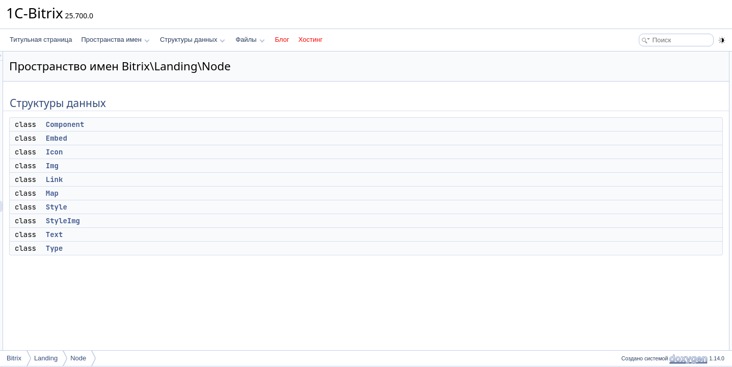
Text (182, 234)
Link (182, 179)
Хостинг (310, 39)
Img (179, 165)
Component (192, 124)
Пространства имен (115, 39)
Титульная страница (41, 39)
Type (182, 248)
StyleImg (190, 220)
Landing (46, 358)
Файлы (249, 39)
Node (78, 358)
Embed (184, 138)
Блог (282, 39)
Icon (182, 151)
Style (184, 207)
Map (179, 193)
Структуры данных (192, 39)
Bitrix (14, 358)
